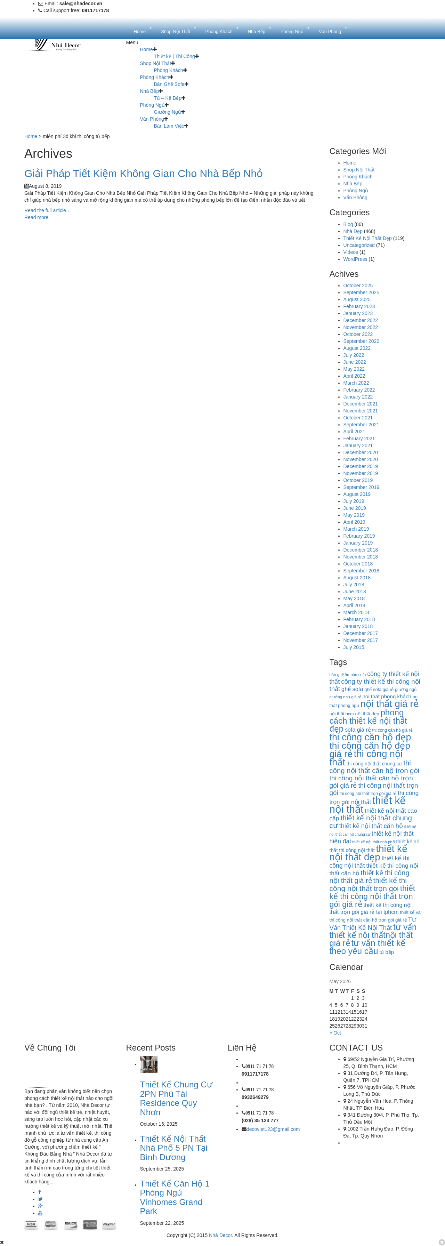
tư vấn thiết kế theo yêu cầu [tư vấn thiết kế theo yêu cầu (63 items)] (368, 947)
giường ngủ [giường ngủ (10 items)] (405, 689)
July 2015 (353, 647)
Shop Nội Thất (155, 63)
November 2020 (360, 459)
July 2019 (353, 501)
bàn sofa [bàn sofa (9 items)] (358, 675)
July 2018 (353, 584)
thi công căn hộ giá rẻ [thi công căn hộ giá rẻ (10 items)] (392, 730)
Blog (348, 224)
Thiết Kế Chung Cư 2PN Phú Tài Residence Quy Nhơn (176, 1098)
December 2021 (360, 404)
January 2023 (358, 313)
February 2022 (359, 390)
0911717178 (255, 1074)
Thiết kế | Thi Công (174, 56)
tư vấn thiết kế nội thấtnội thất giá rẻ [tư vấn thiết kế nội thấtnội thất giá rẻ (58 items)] (373, 935)
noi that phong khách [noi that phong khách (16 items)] (386, 696)
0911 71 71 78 (259, 1066)
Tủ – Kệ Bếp (167, 98)
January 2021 (358, 445)
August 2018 (357, 577)
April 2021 (354, 431)
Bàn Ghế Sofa (169, 84)
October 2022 (358, 334)
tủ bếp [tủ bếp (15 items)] (386, 952)
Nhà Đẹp (353, 231)
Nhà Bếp (149, 91)
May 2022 (354, 369)
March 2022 (356, 383)
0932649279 (255, 1097)
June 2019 (354, 508)
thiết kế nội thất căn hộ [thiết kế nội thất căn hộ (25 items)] (371, 825)
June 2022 (354, 362)
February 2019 (359, 536)
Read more (36, 217)
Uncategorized (359, 245)
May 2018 (354, 598)
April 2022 (354, 376)
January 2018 (358, 626)
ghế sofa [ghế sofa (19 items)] (352, 689)
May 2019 (354, 515)
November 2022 (360, 327)
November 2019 (360, 473)
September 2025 (361, 292)
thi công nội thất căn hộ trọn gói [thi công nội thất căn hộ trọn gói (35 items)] (375, 766)
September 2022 (361, 341)
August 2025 (357, 299)
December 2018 (360, 550)
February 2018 (359, 619)
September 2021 (361, 424)
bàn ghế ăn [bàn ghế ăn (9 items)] (339, 675)
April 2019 (354, 522)
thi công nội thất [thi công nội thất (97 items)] (366, 757)
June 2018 (354, 591)
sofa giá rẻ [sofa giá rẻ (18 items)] (358, 730)
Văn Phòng (152, 119)
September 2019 (361, 487)
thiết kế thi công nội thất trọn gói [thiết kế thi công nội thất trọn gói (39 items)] (368, 884)
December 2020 (360, 452)
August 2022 (357, 348)
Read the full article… (47, 210)
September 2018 (361, 570)
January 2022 (358, 397)
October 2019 (358, 480)
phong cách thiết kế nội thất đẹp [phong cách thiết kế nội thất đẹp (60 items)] (368, 720)
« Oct (335, 1033)
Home (146, 49)
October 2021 (358, 417)
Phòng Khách (168, 70)
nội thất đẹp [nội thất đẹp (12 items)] (367, 713)
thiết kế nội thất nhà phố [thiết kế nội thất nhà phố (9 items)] (373, 842)
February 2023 (359, 306)
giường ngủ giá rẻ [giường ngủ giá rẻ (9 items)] (345, 697)
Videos (350, 252)
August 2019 (357, 494)
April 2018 (354, 605)
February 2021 (359, 438)
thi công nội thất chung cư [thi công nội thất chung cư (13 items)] (374, 763)
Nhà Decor (220, 1235)
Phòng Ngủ (152, 105)
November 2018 (360, 557)
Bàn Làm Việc (169, 126)
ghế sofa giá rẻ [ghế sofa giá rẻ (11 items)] (379, 689)
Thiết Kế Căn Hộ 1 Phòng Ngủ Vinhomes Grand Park (175, 1197)
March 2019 (356, 529)
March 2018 (356, 612)
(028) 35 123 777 (260, 1120)
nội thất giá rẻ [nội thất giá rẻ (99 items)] (389, 703)
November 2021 (360, 410)
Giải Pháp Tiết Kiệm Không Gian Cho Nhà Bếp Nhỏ (143, 173)
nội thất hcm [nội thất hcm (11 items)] (342, 713)
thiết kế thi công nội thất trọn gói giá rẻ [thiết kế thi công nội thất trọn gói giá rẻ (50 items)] (372, 896)
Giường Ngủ (167, 112)
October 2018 (358, 563)
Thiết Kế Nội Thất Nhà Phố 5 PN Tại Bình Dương (174, 1148)
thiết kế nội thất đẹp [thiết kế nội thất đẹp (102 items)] (368, 852)
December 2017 (360, 633)
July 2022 (353, 355)
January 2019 (358, 543)
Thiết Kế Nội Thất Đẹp (367, 238)
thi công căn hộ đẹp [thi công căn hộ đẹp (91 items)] (370, 737)
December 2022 (360, 320)
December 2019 (360, 466)
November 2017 (360, 640)
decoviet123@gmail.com (273, 1129)
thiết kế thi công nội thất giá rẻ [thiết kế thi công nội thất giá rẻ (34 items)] (370, 876)
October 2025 (358, 285)
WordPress (355, 259)
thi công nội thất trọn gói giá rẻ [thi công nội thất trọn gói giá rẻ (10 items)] (367, 793)
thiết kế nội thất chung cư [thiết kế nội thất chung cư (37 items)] (371, 821)
